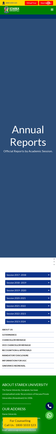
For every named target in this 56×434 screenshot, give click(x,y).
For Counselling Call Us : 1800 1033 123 (20, 423)
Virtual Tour (31, 3)
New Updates (46, 3)
